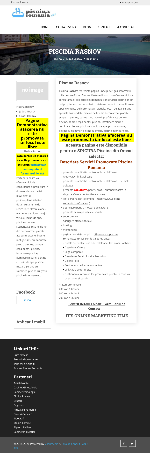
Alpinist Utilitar (22, 427)
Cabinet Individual (24, 431)
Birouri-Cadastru (23, 414)
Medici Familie (22, 423)
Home (45, 27)
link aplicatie (84, 176)
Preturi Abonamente (26, 359)
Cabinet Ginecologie (25, 387)
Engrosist (19, 405)
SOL (16, 448)
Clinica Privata (22, 396)
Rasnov (91, 58)
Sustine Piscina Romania (28, 368)
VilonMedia (51, 444)
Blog (87, 27)
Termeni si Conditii (24, 363)
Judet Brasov (74, 58)
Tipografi (19, 418)
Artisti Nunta (21, 383)
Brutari (18, 400)
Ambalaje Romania (25, 409)
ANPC (85, 444)
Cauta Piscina (66, 27)
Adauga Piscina (129, 2)
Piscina (57, 58)
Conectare (126, 27)
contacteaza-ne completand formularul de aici (34, 169)
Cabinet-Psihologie (24, 392)
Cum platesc (21, 355)
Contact (104, 27)
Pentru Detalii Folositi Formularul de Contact (96, 306)
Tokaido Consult (70, 444)
